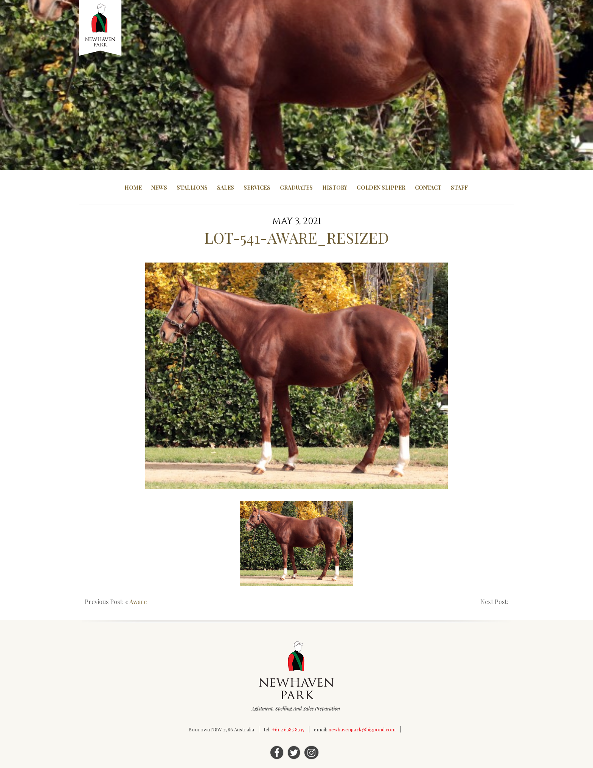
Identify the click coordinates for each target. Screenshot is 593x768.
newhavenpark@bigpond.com (362, 729)
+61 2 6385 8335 (288, 729)
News (159, 187)
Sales (225, 187)
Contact (428, 187)
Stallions (192, 187)
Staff (459, 187)
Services (257, 187)
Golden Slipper (381, 187)
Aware (138, 602)
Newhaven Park (101, 28)
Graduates (296, 187)
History (334, 187)
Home (133, 187)
